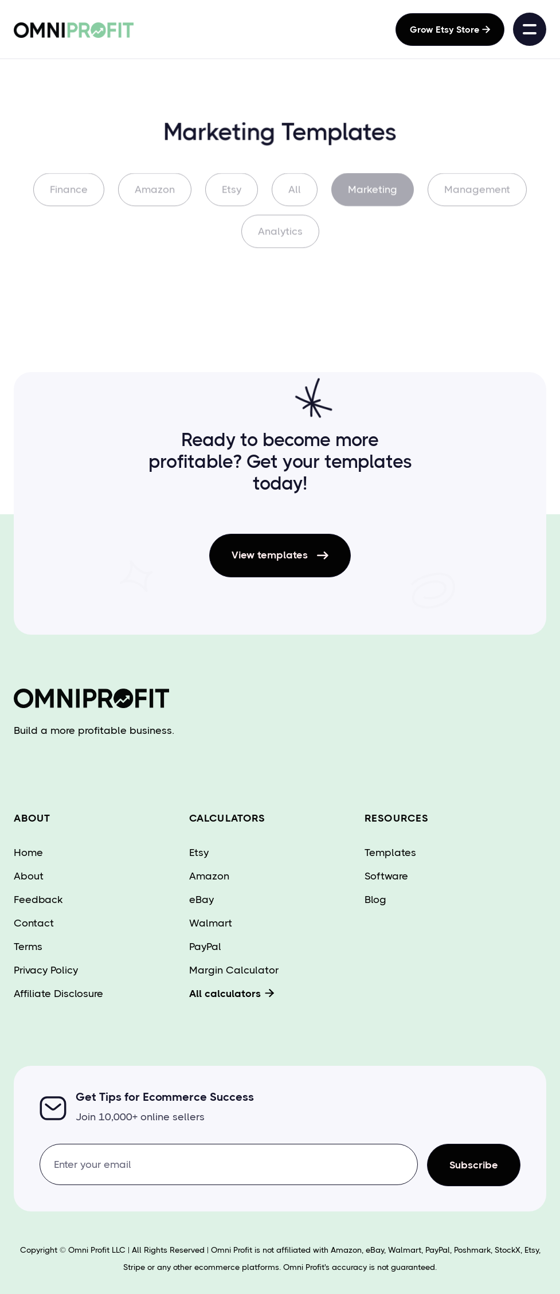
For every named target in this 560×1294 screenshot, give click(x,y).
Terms (28, 946)
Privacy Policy (46, 970)
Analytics (280, 238)
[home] (53, 29)
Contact (34, 923)
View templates (280, 555)
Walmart (210, 923)
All (294, 196)
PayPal (205, 946)
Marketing (372, 196)
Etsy (231, 196)
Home (28, 852)
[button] (529, 29)
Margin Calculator (234, 970)
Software (386, 876)
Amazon (155, 196)
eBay (201, 899)
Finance (69, 196)
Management (477, 196)
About (29, 876)
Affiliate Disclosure (58, 993)
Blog (375, 899)
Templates (390, 852)
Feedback (38, 899)
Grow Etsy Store (450, 29)
